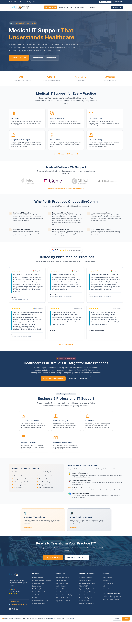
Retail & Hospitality (61, 586)
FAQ (104, 586)
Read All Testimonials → (66, 344)
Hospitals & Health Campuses (41, 592)
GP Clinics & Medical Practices (41, 580)
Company (92, 7)
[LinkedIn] (17, 609)
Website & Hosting (43, 482)
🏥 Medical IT (50, 7)
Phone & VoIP (17, 476)
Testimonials (106, 580)
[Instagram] (13, 609)
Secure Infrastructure (62, 592)
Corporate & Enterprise (63, 589)
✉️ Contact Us (117, 7)
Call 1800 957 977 (19, 58)
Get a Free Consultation (76, 557)
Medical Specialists (38, 583)
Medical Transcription (38, 603)
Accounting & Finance (62, 577)
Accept (126, 618)
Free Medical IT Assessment (44, 58)
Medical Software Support (40, 600)
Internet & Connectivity (44, 476)
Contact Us (106, 589)
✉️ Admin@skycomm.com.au (18, 604)
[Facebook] (10, 609)
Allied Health (36, 595)
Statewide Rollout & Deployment (65, 595)
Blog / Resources (108, 583)
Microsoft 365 (42, 479)
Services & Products (77, 7)
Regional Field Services (63, 600)
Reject (117, 618)
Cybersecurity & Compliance (21, 482)
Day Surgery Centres (38, 589)
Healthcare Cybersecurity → (53, 378)
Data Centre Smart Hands (63, 598)
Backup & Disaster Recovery (21, 479)
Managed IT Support (44, 485)
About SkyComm (108, 577)
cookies (72, 618)
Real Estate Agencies (62, 583)
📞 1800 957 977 (118, 2)
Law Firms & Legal (61, 580)
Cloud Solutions (17, 487)
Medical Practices (37, 577)
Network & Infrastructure (45, 487)
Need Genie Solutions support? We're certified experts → (66, 188)
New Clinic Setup (37, 598)
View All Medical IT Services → (66, 154)
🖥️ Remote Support (105, 1)
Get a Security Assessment (79, 378)
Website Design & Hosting (87, 592)
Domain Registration (19, 485)
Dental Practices (37, 586)
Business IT (63, 7)
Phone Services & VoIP (86, 577)
